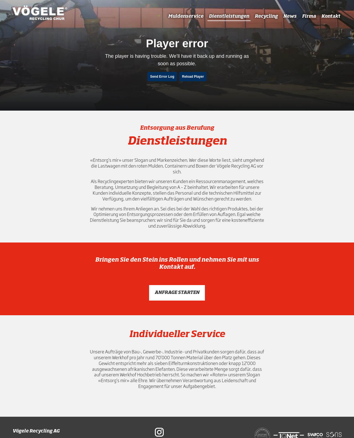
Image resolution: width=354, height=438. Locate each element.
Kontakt (330, 16)
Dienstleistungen (229, 16)
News (289, 16)
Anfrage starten (177, 293)
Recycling (266, 16)
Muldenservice (185, 16)
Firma (309, 16)
